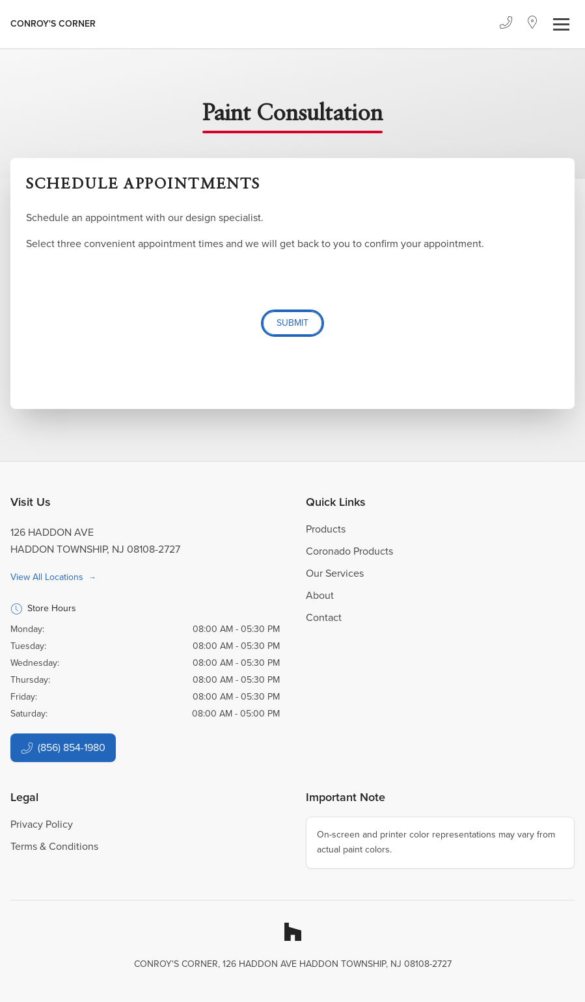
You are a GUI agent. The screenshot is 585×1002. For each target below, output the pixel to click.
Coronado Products (349, 551)
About (320, 595)
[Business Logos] (53, 24)
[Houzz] (293, 931)
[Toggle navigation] (561, 24)
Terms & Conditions (54, 846)
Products (326, 528)
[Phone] (505, 24)
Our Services (335, 573)
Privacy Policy (41, 824)
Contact (324, 617)
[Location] (533, 24)
